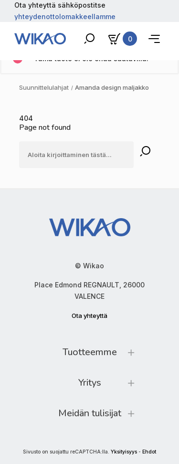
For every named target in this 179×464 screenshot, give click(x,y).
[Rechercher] (145, 152)
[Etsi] (76, 154)
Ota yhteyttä (89, 315)
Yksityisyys (124, 452)
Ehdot (149, 452)
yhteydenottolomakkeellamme (65, 16)
